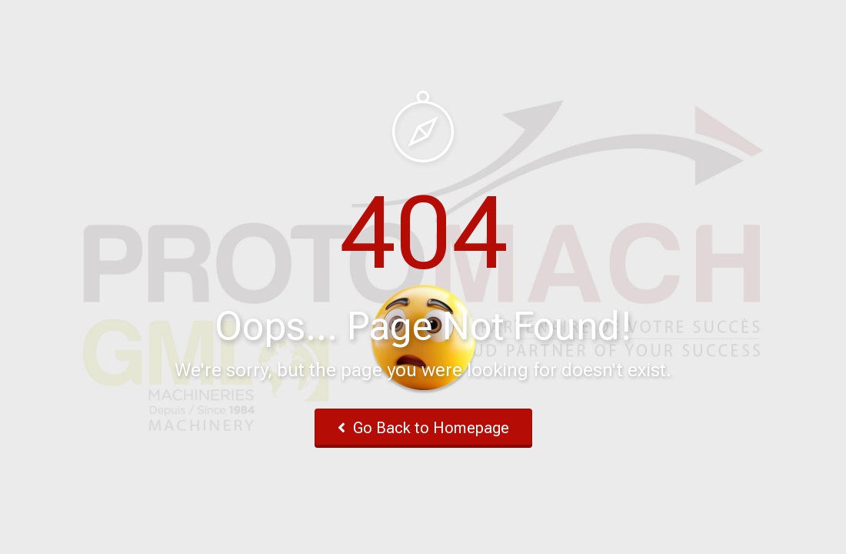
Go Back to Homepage (423, 428)
